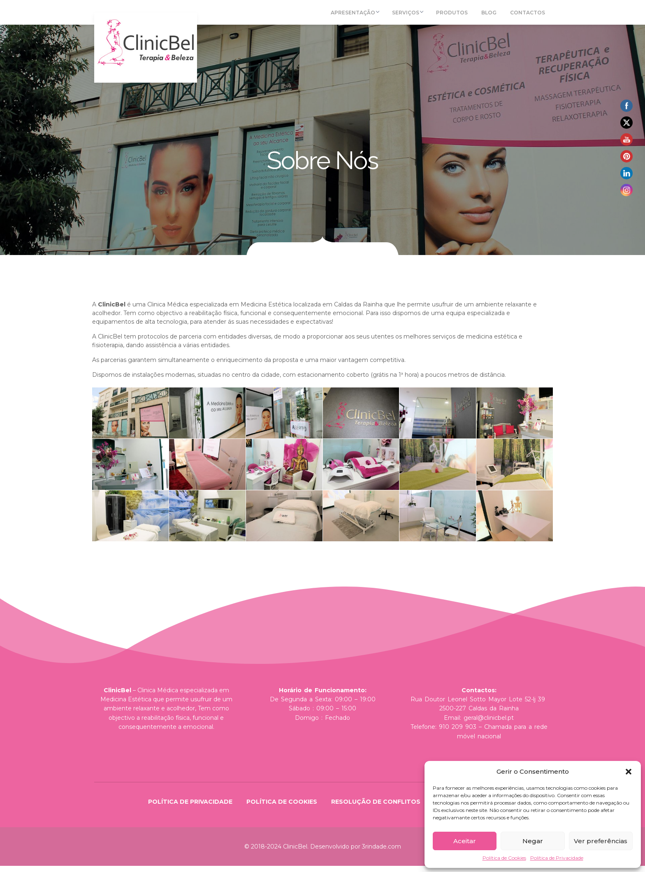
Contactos (527, 15)
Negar (532, 841)
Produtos (457, 15)
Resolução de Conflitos (375, 808)
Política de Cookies (504, 858)
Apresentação (362, 15)
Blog (491, 15)
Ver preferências (600, 841)
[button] (628, 772)
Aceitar (464, 841)
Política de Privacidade (556, 858)
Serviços (414, 15)
